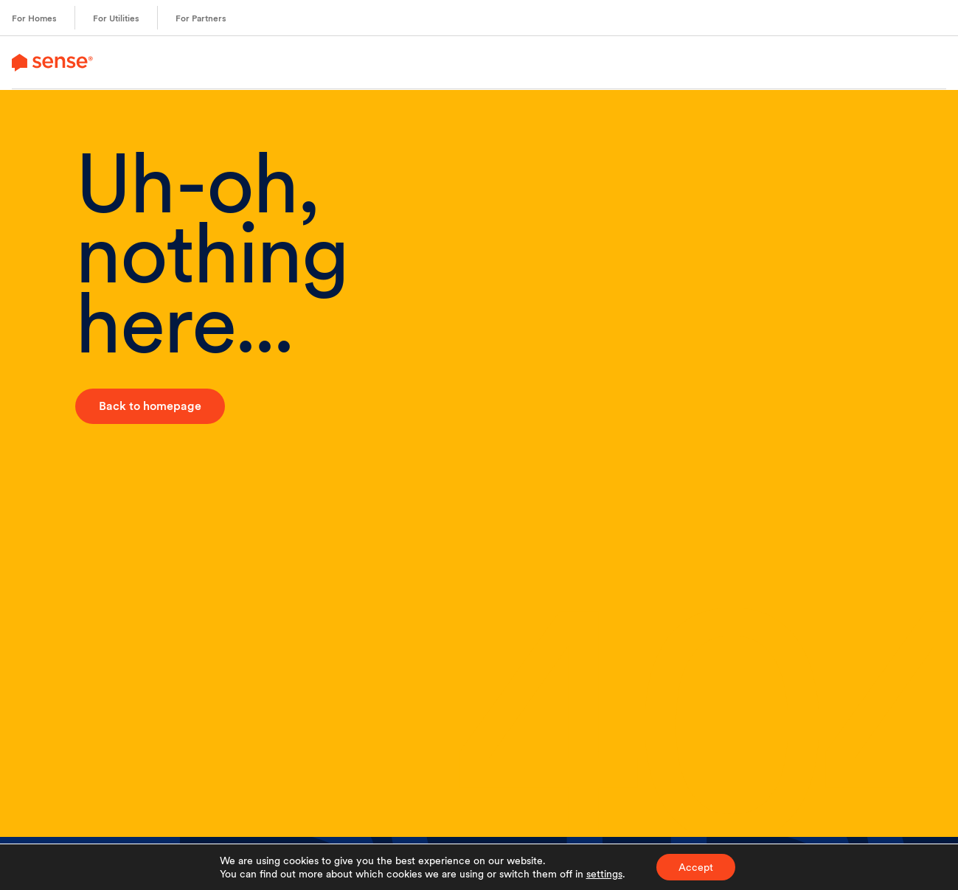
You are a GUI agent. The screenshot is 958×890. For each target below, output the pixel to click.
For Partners (201, 18)
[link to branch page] (52, 62)
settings (604, 874)
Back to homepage (150, 406)
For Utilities (116, 18)
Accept (695, 867)
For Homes (34, 18)
